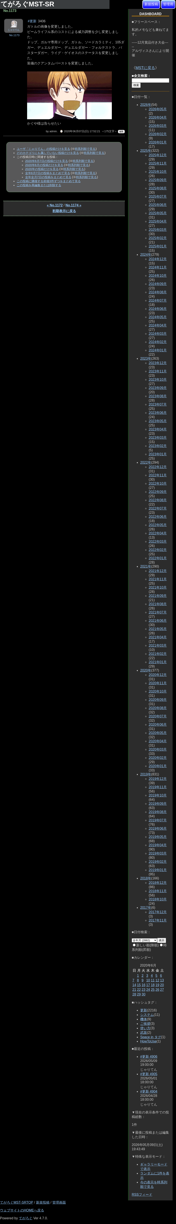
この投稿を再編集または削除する (39, 185)
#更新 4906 (148, 1056)
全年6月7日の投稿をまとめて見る (47, 173)
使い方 (145, 1028)
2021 (145, 566)
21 (134, 989)
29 (139, 994)
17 (148, 985)
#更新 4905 (148, 1074)
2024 (145, 254)
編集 (121, 131)
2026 (145, 104)
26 (157, 989)
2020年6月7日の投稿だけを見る (46, 161)
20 (162, 985)
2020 (145, 670)
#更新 (32, 21)
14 (134, 985)
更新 (143, 1010)
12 (157, 980)
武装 (143, 1032)
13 (162, 980)
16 (144, 985)
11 (153, 980)
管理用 (168, 4)
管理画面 (59, 1202)
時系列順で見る (85, 149)
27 (162, 989)
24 (148, 989)
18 (153, 985)
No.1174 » (73, 205)
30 (144, 994)
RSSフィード (142, 1194)
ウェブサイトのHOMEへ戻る (22, 1210)
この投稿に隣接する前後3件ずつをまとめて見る (49, 181)
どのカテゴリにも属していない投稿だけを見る (48, 153)
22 (139, 989)
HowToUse (148, 1041)
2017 (145, 907)
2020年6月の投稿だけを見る (44, 165)
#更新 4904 (148, 1091)
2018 (145, 878)
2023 (145, 358)
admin (53, 131)
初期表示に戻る (64, 211)
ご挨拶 (145, 1023)
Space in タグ (150, 1037)
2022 (145, 462)
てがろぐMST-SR (28, 4)
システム (147, 1015)
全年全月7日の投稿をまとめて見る (48, 177)
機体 (143, 1019)
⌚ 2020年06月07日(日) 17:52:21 (80, 131)
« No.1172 (55, 205)
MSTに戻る (145, 68)
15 (139, 985)
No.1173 (14, 35)
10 (148, 980)
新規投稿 (151, 4)
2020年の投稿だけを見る (42, 169)
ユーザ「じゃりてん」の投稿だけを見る (43, 149)
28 (134, 994)
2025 (145, 150)
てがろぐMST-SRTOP (16, 1202)
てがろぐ (25, 1218)
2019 (145, 774)
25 (153, 989)
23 (144, 989)
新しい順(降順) (146, 945)
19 (157, 985)
